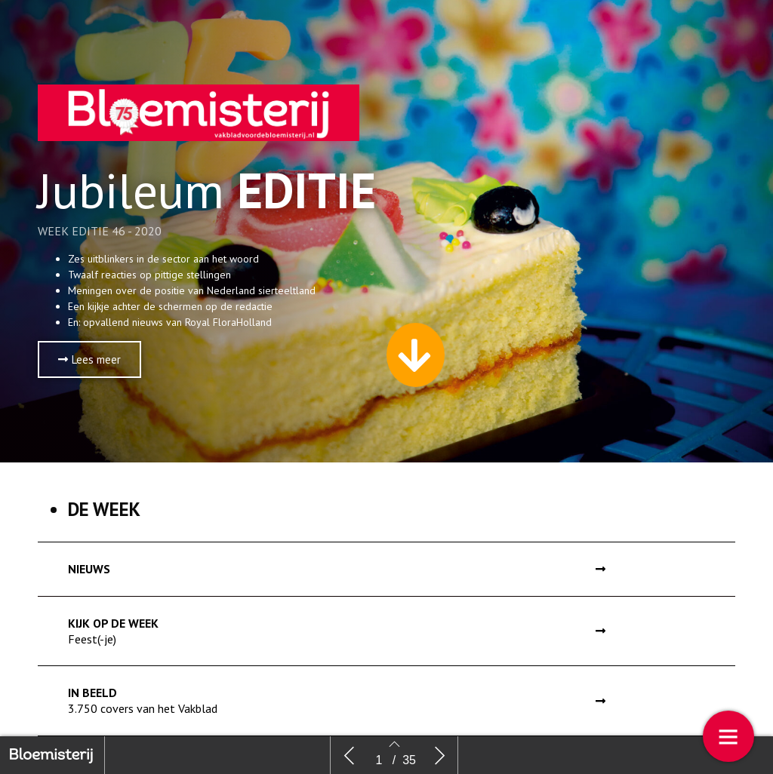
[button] (89, 359)
